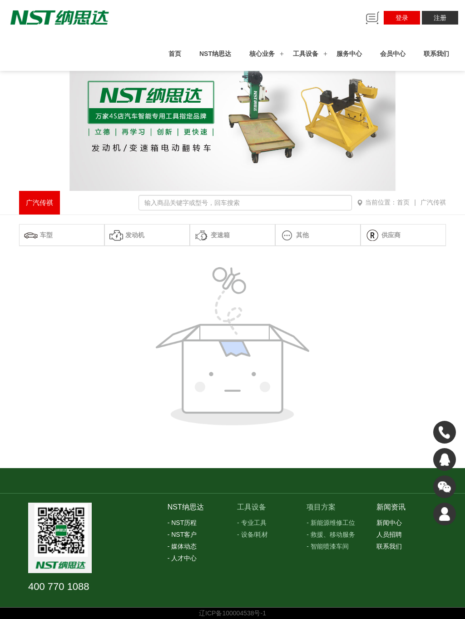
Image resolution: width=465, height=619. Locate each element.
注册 (440, 17)
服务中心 (349, 53)
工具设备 (305, 53)
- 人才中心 (182, 558)
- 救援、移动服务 (331, 534)
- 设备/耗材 (252, 534)
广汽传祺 (39, 202)
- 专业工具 (252, 522)
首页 (174, 53)
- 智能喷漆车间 (328, 546)
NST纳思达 (215, 53)
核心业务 (262, 53)
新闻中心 (389, 522)
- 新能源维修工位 (331, 522)
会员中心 (393, 53)
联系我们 (436, 53)
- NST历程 (182, 522)
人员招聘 (389, 534)
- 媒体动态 (182, 546)
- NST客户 (182, 534)
